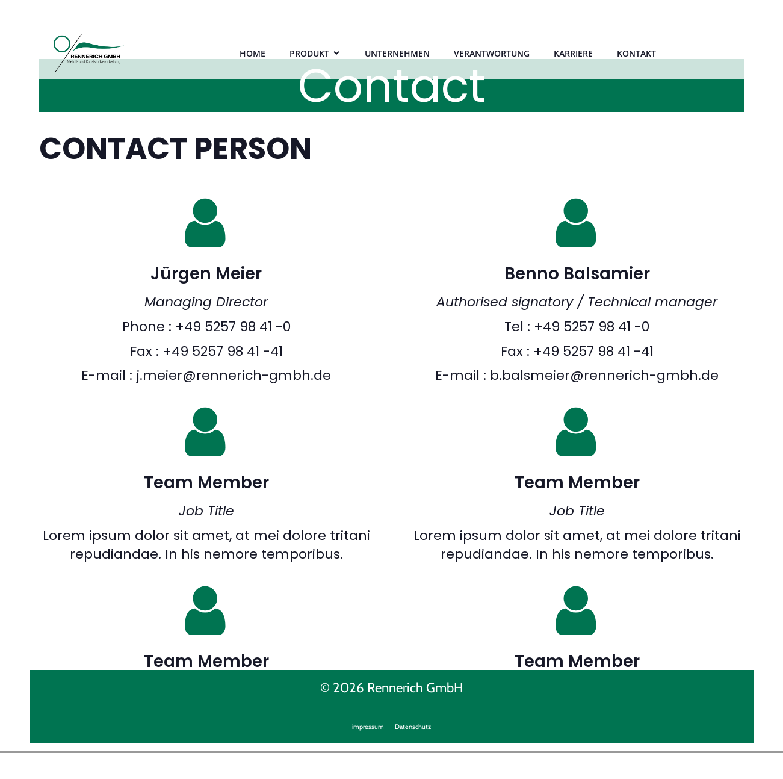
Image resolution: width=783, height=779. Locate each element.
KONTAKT (636, 53)
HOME (252, 53)
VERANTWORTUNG (492, 53)
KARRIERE (573, 53)
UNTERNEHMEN (397, 53)
